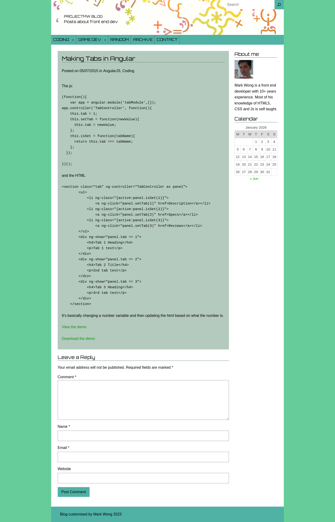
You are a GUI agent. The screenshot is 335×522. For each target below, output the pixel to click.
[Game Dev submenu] (105, 40)
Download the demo (78, 339)
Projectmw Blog (83, 16)
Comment (67, 377)
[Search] (279, 4)
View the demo (74, 327)
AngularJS (111, 71)
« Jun (254, 179)
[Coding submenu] (73, 40)
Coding (61, 39)
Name (64, 426)
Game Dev (89, 39)
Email (64, 448)
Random (119, 39)
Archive (143, 39)
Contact (167, 39)
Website (64, 469)
